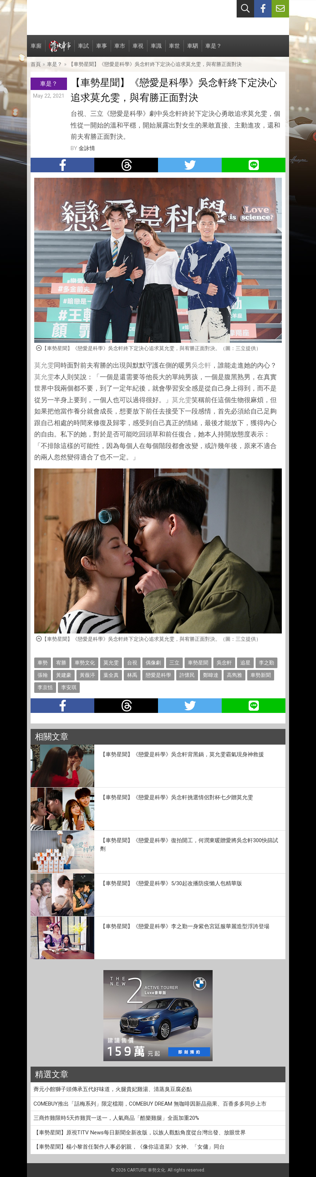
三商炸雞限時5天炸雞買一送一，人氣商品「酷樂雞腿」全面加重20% (116, 1118)
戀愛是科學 (158, 675)
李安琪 (68, 687)
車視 (138, 50)
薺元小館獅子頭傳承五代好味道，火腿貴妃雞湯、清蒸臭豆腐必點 (112, 1089)
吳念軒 (201, 365)
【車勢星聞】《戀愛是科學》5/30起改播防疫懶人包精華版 (171, 883)
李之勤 (266, 663)
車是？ (213, 50)
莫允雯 (44, 365)
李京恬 (45, 687)
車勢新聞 (260, 675)
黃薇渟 (87, 675)
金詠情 (87, 148)
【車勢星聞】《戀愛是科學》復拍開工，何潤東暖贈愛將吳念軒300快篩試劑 (189, 844)
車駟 (192, 50)
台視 (132, 663)
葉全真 (111, 675)
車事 (101, 50)
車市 (120, 50)
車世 (174, 50)
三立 (174, 663)
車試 (83, 50)
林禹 (132, 675)
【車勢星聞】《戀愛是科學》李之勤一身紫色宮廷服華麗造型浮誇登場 (184, 926)
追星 (245, 663)
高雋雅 (234, 675)
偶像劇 (153, 663)
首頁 (36, 64)
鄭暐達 (210, 675)
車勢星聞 (198, 663)
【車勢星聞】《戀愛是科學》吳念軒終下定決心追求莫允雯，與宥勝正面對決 (155, 64)
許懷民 (187, 675)
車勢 (42, 663)
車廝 (36, 50)
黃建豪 (63, 675)
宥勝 (61, 663)
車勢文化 (85, 663)
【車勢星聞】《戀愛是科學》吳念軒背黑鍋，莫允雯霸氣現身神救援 (182, 754)
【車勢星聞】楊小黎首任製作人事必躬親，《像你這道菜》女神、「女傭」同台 (129, 1146)
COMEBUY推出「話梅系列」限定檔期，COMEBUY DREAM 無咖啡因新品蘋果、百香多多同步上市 (149, 1104)
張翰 (42, 675)
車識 (156, 50)
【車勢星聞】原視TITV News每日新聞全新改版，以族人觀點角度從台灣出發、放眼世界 (139, 1132)
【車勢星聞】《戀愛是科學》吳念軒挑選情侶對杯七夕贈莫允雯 (176, 797)
